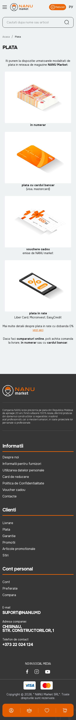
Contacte (9, 496)
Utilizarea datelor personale (23, 470)
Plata (6, 529)
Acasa (6, 36)
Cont (6, 582)
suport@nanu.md (21, 613)
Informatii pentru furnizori (21, 464)
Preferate (10, 588)
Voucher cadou (13, 490)
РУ (71, 7)
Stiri (5, 555)
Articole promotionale (18, 549)
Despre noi (10, 457)
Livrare (7, 523)
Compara (9, 595)
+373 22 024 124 (17, 645)
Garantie (9, 536)
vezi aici (38, 330)
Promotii (8, 542)
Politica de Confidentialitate (23, 483)
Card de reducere (15, 477)
